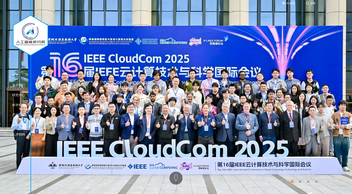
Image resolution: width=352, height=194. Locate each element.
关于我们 (18, 85)
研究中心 (18, 95)
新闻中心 (18, 125)
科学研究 (18, 105)
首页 (15, 75)
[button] (284, 182)
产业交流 (18, 115)
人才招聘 (18, 134)
